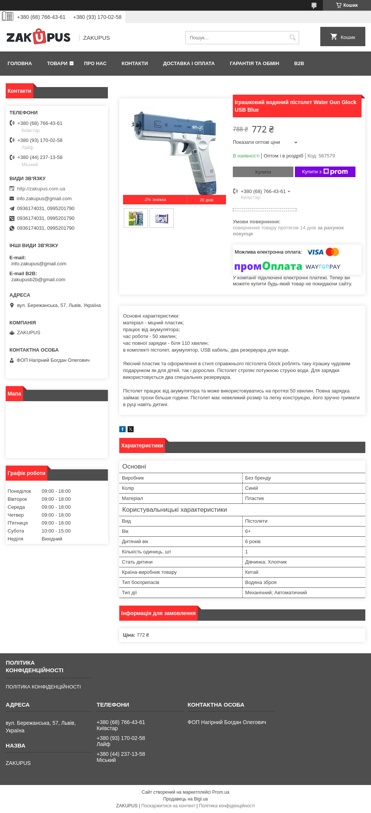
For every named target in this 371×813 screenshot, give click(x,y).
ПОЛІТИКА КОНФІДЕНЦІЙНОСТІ (43, 687)
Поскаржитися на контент (168, 805)
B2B (299, 63)
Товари (57, 63)
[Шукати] (292, 37)
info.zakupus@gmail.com (44, 198)
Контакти (135, 63)
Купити (263, 172)
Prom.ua (220, 792)
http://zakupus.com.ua (41, 189)
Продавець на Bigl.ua (185, 799)
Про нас (95, 63)
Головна (20, 63)
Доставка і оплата (189, 63)
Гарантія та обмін (254, 63)
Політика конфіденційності (227, 805)
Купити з (325, 171)
